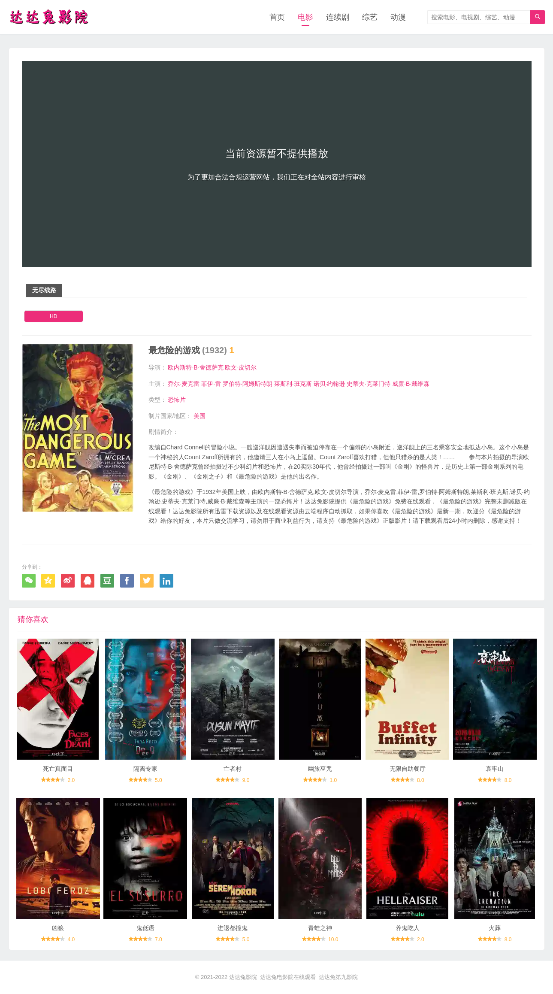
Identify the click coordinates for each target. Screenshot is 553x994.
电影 (305, 17)
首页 (277, 17)
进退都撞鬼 (233, 927)
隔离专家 (145, 768)
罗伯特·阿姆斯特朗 (247, 383)
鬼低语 (145, 927)
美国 (199, 415)
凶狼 (58, 927)
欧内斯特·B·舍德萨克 (195, 367)
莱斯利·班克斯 (293, 383)
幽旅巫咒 (320, 768)
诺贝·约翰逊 (329, 383)
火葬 (495, 927)
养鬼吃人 (408, 927)
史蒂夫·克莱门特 (368, 383)
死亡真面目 (58, 768)
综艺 (370, 17)
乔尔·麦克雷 (183, 383)
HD (53, 316)
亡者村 (233, 768)
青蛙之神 (320, 927)
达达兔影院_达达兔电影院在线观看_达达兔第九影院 (293, 977)
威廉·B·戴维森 (410, 383)
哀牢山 (495, 768)
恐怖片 (177, 399)
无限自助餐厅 (408, 768)
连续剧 (337, 17)
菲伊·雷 (211, 383)
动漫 (398, 17)
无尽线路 (44, 290)
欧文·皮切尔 (241, 367)
